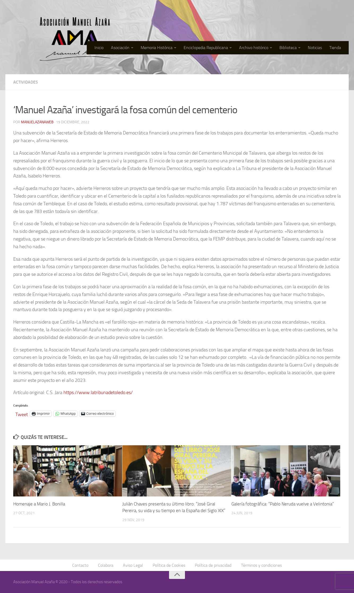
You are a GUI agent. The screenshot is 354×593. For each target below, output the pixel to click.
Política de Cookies (169, 565)
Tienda (335, 47)
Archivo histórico (253, 47)
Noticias (315, 47)
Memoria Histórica (156, 47)
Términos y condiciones (261, 565)
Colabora (105, 565)
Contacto (80, 565)
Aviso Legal (133, 565)
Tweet (21, 414)
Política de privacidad (213, 565)
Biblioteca (288, 47)
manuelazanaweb (37, 122)
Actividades (25, 82)
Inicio (98, 47)
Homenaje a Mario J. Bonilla (39, 504)
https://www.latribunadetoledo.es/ (98, 392)
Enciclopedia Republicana (206, 47)
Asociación (120, 47)
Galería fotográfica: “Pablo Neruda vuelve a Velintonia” (282, 504)
